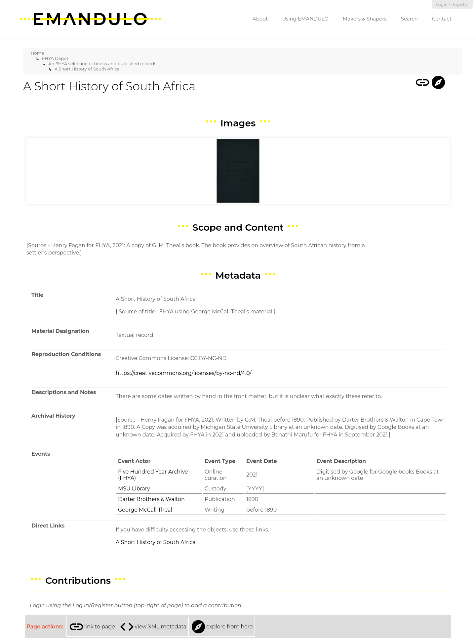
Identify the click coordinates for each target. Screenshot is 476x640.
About (260, 19)
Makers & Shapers (365, 19)
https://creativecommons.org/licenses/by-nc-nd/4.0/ (184, 373)
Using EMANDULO (305, 19)
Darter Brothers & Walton (151, 499)
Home (37, 53)
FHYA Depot (55, 58)
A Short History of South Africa (87, 68)
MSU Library (134, 488)
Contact (442, 19)
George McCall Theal (145, 510)
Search (409, 19)
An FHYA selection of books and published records (102, 63)
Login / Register (452, 4)
